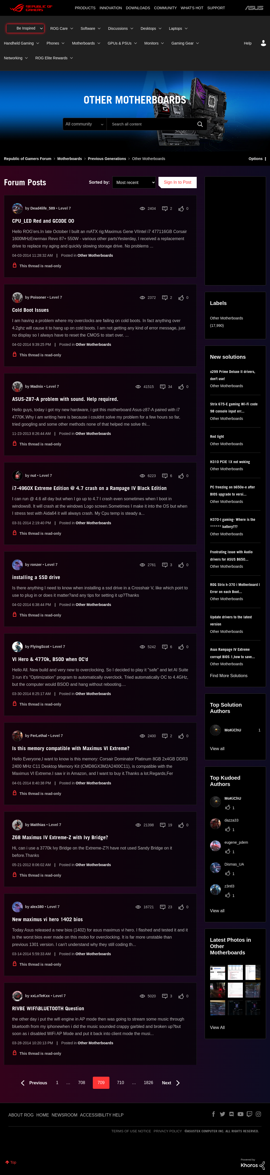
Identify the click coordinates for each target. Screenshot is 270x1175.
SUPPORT (216, 8)
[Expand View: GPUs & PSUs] (135, 43)
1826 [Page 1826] (148, 1082)
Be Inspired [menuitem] (26, 28)
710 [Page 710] (120, 1082)
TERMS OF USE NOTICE (131, 1131)
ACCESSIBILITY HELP (102, 1115)
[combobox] (157, 124)
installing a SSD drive (36, 577)
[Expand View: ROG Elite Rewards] (71, 58)
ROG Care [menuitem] (59, 28)
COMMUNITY (165, 8)
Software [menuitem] (88, 28)
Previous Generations (107, 159)
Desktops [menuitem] (148, 28)
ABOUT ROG (21, 1115)
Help (248, 43)
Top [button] (13, 1162)
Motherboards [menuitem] (83, 43)
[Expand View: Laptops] (186, 28)
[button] (217, 972)
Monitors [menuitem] (151, 43)
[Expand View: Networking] (26, 58)
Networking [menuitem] (13, 58)
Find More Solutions (229, 675)
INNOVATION (110, 8)
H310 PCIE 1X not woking (230, 461)
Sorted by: (99, 182)
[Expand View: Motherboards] (99, 43)
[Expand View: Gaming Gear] (197, 43)
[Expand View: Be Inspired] (41, 28)
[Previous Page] (33, 1083)
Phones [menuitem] (53, 43)
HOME (42, 1115)
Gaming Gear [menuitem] (182, 43)
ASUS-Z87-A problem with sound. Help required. (65, 399)
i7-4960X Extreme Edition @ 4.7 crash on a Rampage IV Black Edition (89, 488)
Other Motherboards (95, 255)
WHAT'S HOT (192, 8)
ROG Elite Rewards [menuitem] (51, 58)
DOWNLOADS (138, 8)
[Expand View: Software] (99, 28)
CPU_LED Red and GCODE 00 (43, 221)
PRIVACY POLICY (168, 1131)
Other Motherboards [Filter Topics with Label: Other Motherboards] (226, 318)
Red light (217, 436)
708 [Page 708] (81, 1082)
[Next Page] (172, 1083)
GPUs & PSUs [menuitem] (119, 43)
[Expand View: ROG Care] (71, 28)
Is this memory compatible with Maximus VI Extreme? (70, 748)
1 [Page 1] (57, 1082)
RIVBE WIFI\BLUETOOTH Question (48, 1008)
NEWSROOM (65, 1115)
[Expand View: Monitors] (162, 43)
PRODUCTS (85, 8)
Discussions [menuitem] (118, 28)
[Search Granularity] (85, 124)
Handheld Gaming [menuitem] (19, 43)
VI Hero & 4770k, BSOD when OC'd (50, 659)
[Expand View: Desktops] (160, 28)
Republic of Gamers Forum (27, 159)
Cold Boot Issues (30, 310)
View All (217, 1027)
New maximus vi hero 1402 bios (47, 919)
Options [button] (256, 159)
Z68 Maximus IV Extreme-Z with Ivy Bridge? (60, 837)
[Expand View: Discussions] (131, 28)
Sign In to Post (177, 182)
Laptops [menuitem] (175, 28)
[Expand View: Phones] (63, 43)
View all (217, 748)
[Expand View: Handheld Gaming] (37, 43)
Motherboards (69, 159)
